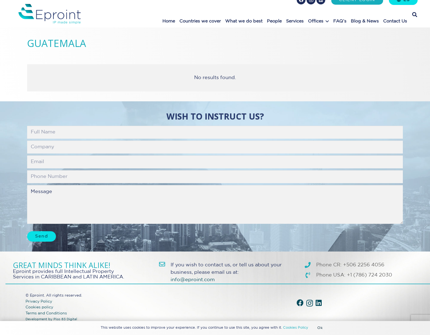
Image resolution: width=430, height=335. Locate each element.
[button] (327, 21)
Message (215, 204)
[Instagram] (309, 303)
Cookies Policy (295, 327)
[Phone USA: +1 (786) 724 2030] (310, 275)
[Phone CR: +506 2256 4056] (310, 265)
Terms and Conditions (46, 313)
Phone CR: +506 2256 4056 (350, 265)
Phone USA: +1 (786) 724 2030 (354, 275)
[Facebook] (300, 302)
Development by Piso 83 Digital (51, 319)
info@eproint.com (193, 280)
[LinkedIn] (319, 302)
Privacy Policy (39, 301)
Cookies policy (39, 307)
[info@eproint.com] (165, 264)
